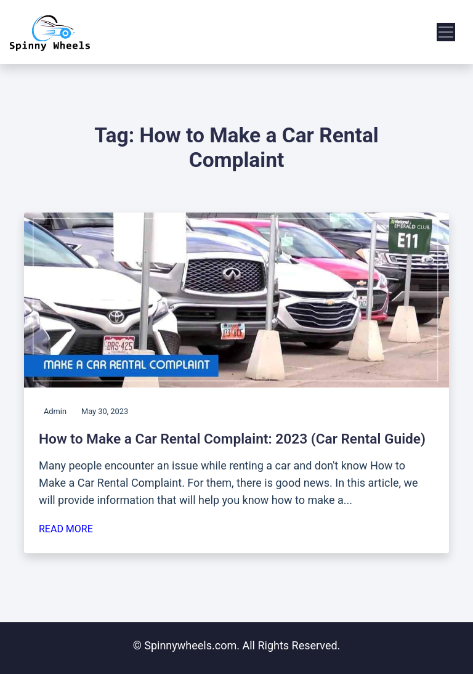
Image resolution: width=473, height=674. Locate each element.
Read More (66, 529)
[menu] (446, 32)
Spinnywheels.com (190, 645)
